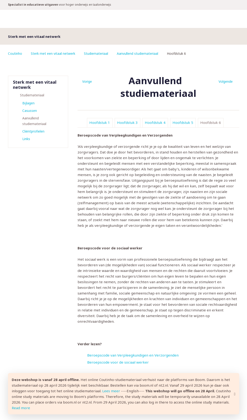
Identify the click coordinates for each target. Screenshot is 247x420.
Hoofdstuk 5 (183, 122)
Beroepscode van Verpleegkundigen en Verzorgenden (133, 355)
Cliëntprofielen (33, 131)
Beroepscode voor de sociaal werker (118, 362)
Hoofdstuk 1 (99, 122)
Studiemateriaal (96, 53)
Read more (21, 407)
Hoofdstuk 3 (127, 122)
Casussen (29, 110)
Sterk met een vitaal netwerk (53, 53)
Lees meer (111, 391)
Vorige (87, 81)
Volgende (226, 81)
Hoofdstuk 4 (155, 122)
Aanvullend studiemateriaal (137, 53)
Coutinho (15, 53)
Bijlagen (28, 103)
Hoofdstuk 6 (210, 122)
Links (26, 139)
